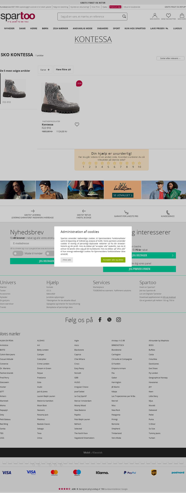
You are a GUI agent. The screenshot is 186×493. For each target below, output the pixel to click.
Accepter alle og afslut (113, 260)
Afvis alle (67, 260)
